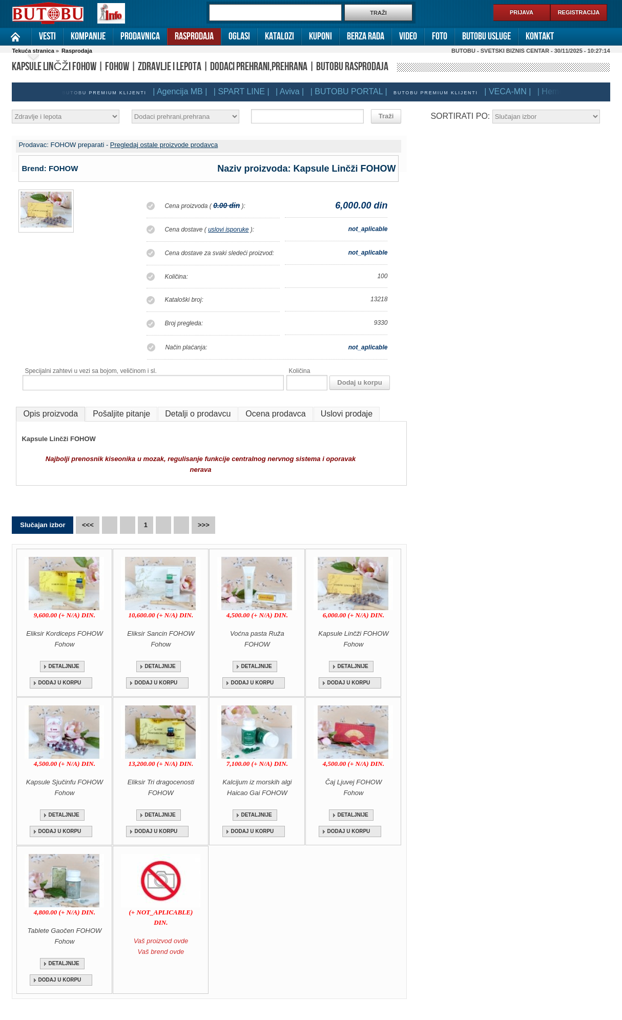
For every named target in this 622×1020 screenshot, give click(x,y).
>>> (204, 525)
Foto (439, 36)
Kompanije (88, 36)
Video (408, 36)
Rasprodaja (194, 36)
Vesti (47, 36)
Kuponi (320, 36)
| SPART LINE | (241, 91)
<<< (88, 525)
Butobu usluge (486, 36)
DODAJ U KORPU (59, 682)
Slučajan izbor (42, 525)
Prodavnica (140, 36)
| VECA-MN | (507, 91)
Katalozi (279, 36)
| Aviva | (290, 91)
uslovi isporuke (228, 229)
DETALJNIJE (63, 666)
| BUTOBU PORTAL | (348, 91)
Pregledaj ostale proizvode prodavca (164, 145)
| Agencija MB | (180, 91)
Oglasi (239, 36)
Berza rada (365, 36)
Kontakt (540, 36)
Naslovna (15, 36)
